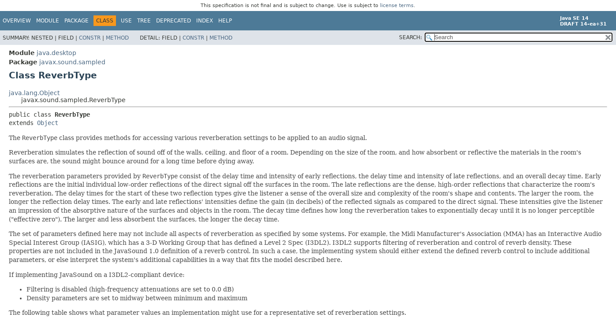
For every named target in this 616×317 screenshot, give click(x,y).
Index (204, 21)
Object (47, 122)
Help (225, 21)
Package (76, 21)
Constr (90, 38)
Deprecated (173, 21)
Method (117, 38)
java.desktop (56, 52)
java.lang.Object (34, 92)
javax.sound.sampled (72, 62)
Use (126, 21)
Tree (144, 21)
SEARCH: (410, 37)
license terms (397, 5)
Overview (17, 21)
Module (47, 21)
